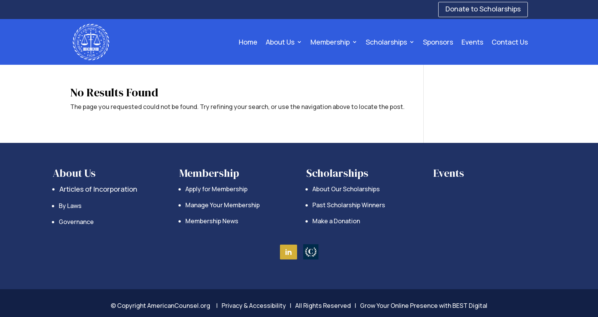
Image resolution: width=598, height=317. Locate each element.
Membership (330, 41)
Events (472, 41)
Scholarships (386, 41)
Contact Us (510, 41)
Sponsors (438, 41)
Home (248, 41)
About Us (280, 41)
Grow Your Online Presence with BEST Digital (423, 305)
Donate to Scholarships (483, 8)
